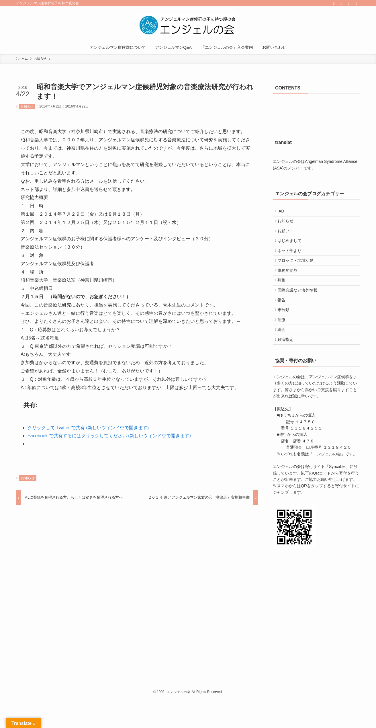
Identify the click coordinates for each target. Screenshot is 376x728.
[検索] (356, 3)
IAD (283, 212)
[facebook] (334, 3)
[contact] (348, 3)
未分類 (286, 331)
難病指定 (288, 367)
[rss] (341, 3)
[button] (294, 555)
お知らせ (27, 106)
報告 (284, 319)
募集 (284, 295)
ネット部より (292, 259)
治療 (284, 343)
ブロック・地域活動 (298, 272)
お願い (286, 236)
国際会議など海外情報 (300, 307)
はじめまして (292, 247)
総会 (284, 355)
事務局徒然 (290, 283)
